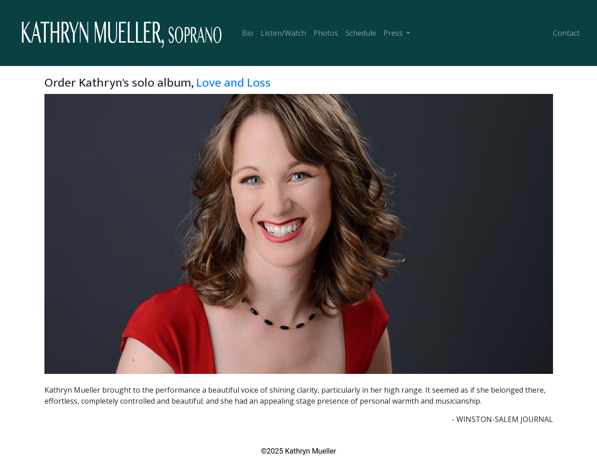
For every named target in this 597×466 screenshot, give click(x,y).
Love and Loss (233, 82)
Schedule (360, 33)
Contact (566, 33)
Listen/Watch (283, 33)
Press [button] (394, 33)
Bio (247, 33)
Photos (325, 33)
